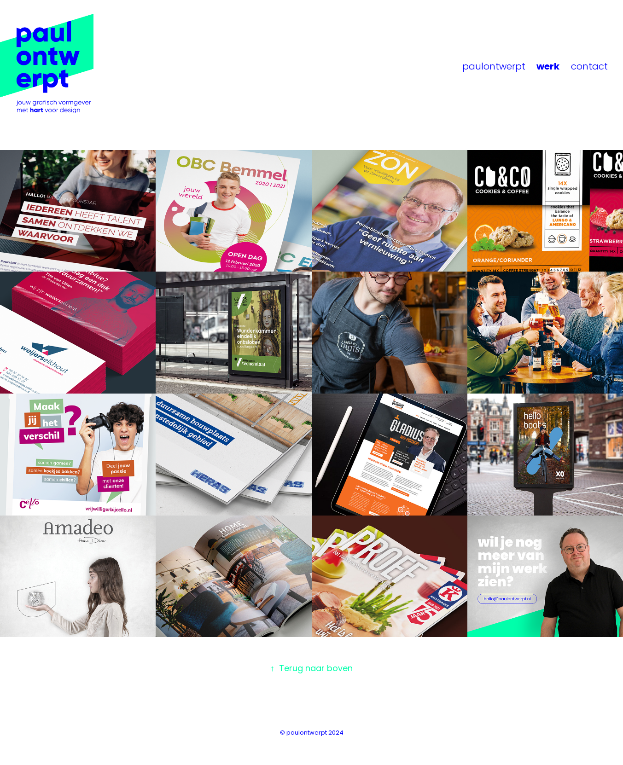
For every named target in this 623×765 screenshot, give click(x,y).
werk (547, 67)
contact (589, 67)
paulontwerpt (493, 67)
